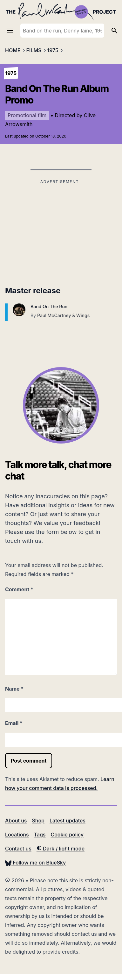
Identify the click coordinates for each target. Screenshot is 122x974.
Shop (38, 820)
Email (14, 723)
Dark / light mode (61, 848)
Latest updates (67, 820)
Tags (40, 834)
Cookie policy (67, 834)
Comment (19, 589)
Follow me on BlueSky (35, 862)
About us (16, 820)
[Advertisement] (59, 230)
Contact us (18, 848)
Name (14, 689)
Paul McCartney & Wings (63, 315)
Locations (17, 834)
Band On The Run (48, 306)
